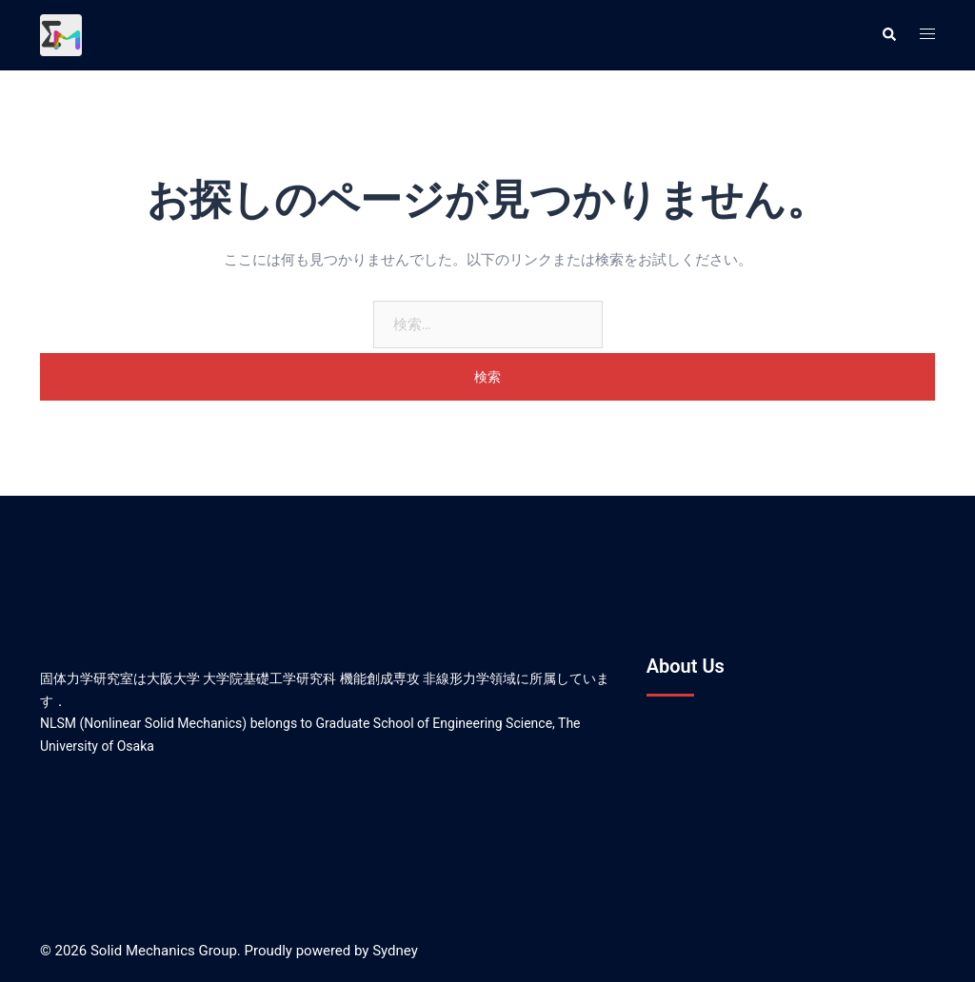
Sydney (395, 950)
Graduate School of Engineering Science (434, 723)
